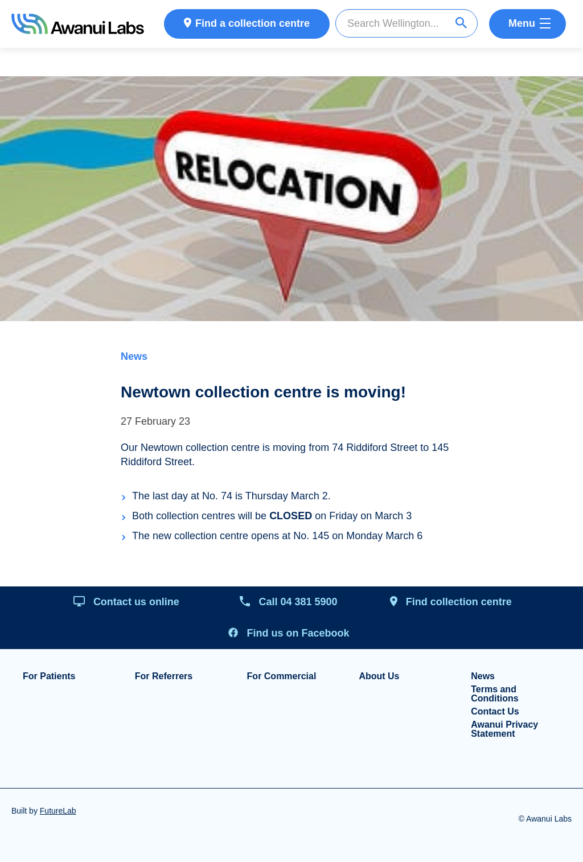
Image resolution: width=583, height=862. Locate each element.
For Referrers (163, 676)
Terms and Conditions (495, 694)
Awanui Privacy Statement (504, 729)
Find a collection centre (252, 23)
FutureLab (58, 810)
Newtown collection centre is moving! (263, 392)
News (134, 356)
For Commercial (282, 676)
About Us (379, 676)
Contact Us (495, 711)
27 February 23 (155, 421)
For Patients (49, 676)
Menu (521, 23)
